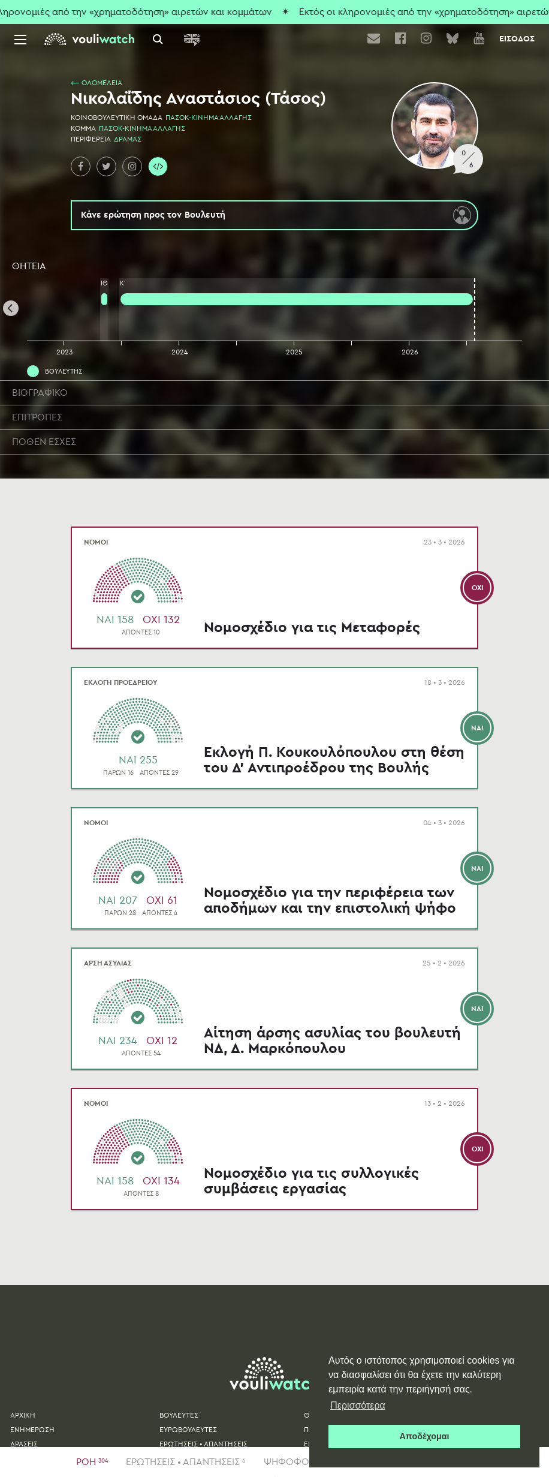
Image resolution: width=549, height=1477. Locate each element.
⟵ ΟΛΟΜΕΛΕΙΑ (96, 82)
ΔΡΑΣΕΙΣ (24, 1444)
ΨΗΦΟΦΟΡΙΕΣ (302, 1462)
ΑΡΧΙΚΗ (22, 1415)
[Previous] (11, 308)
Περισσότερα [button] (357, 1405)
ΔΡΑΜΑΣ (127, 139)
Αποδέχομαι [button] (424, 1436)
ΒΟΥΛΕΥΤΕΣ (178, 1415)
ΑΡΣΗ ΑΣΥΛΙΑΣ (108, 963)
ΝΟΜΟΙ (96, 542)
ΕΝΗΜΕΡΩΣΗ (32, 1429)
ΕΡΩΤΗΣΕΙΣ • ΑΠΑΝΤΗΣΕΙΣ (186, 1462)
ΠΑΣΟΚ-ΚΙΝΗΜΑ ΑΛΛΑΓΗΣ (208, 117)
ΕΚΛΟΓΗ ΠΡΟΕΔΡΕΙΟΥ (120, 682)
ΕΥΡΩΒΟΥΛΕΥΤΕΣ (188, 1429)
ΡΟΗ (92, 1462)
